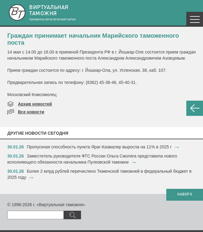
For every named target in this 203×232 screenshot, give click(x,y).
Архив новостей (35, 104)
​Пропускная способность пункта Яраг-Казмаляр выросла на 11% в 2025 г (99, 146)
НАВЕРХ (184, 194)
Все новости (31, 111)
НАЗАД (194, 108)
